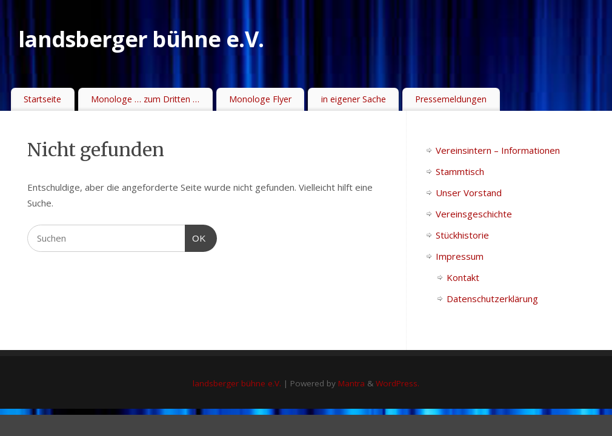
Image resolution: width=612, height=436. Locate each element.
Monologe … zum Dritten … (145, 99)
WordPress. (397, 383)
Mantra (351, 383)
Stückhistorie (462, 235)
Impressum (460, 256)
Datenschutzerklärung (492, 298)
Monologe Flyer (260, 99)
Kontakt (463, 277)
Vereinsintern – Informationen (498, 150)
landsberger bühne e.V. (141, 39)
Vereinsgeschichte (474, 214)
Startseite (42, 99)
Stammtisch (460, 171)
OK (196, 236)
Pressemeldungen (451, 99)
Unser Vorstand (469, 193)
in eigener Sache (353, 99)
